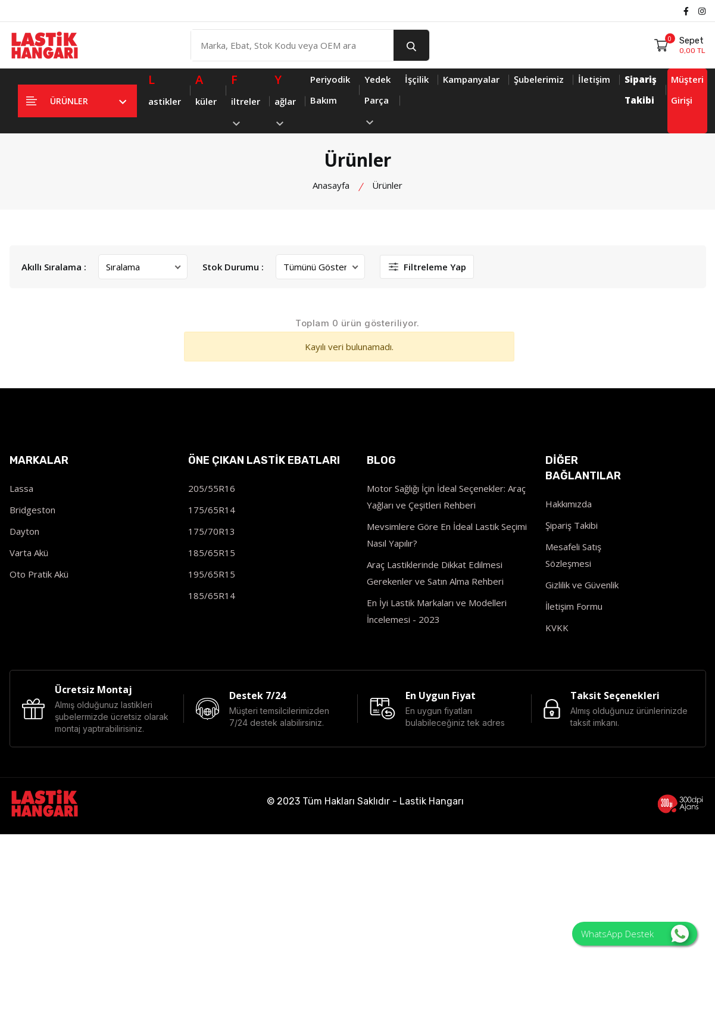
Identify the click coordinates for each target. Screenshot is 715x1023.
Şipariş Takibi (571, 525)
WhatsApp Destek (635, 934)
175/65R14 (211, 510)
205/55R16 (211, 488)
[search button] (411, 45)
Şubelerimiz (539, 79)
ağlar (285, 97)
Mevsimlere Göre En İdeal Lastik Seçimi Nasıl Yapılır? (447, 534)
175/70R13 (211, 531)
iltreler (245, 97)
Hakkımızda (568, 504)
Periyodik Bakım (330, 89)
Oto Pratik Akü (39, 574)
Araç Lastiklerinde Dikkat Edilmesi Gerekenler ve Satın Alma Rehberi (435, 573)
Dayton (24, 531)
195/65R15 (211, 574)
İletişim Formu (573, 606)
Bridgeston (32, 510)
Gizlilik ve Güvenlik (582, 585)
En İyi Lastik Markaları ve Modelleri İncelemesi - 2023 (437, 611)
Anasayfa (331, 185)
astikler (164, 88)
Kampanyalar (471, 79)
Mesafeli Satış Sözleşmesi (573, 555)
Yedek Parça (377, 98)
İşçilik (417, 79)
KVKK (557, 628)
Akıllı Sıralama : (53, 267)
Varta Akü (29, 553)
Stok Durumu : (233, 267)
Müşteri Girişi (687, 89)
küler (206, 88)
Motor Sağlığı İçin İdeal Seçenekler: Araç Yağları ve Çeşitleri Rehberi (446, 496)
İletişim (594, 79)
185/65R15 (211, 553)
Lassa (21, 488)
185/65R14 (211, 595)
